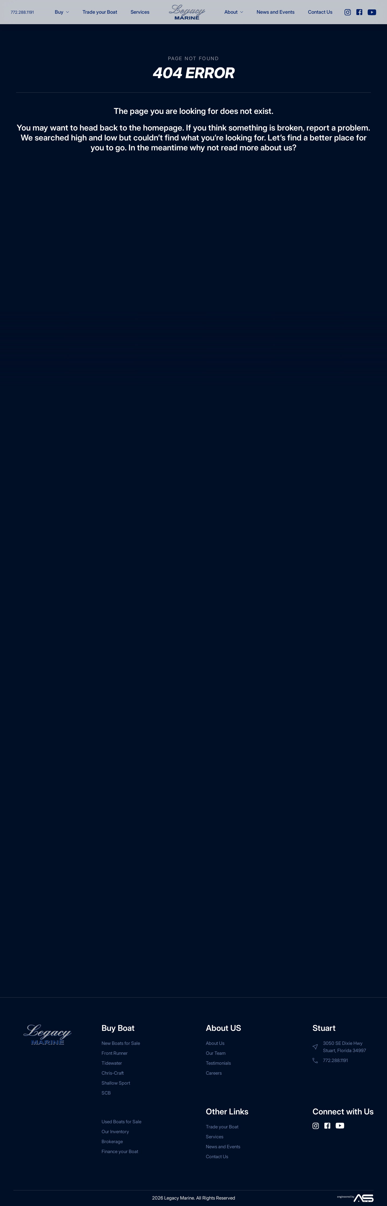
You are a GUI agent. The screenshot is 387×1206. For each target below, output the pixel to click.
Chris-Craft (113, 1073)
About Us (215, 1043)
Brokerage (112, 1141)
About (233, 12)
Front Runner (115, 1053)
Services (140, 12)
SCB (106, 1093)
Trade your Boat (100, 12)
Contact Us (320, 12)
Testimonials (218, 1063)
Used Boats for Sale (121, 1121)
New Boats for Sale (121, 1043)
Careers (214, 1073)
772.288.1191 (22, 12)
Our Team (215, 1053)
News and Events (276, 12)
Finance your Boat (120, 1151)
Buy (62, 12)
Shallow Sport (116, 1083)
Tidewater (112, 1063)
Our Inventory (115, 1131)
